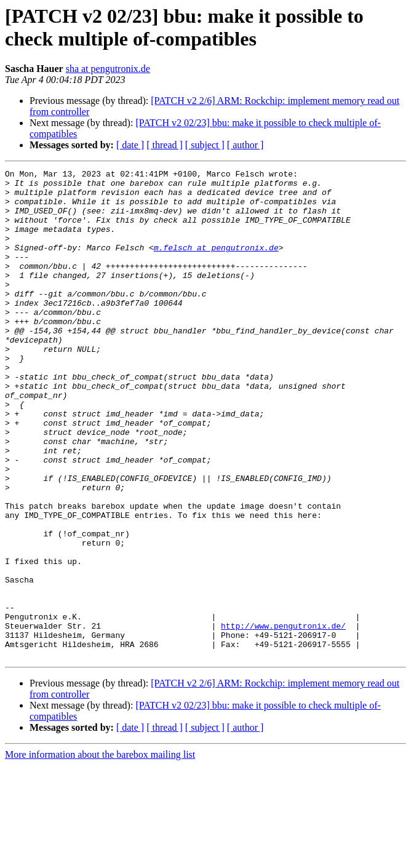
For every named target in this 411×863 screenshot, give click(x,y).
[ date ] (130, 145)
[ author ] (245, 145)
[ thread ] (164, 145)
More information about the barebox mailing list (100, 852)
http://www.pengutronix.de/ (283, 717)
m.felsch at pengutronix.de (216, 263)
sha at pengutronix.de (108, 68)
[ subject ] (205, 145)
